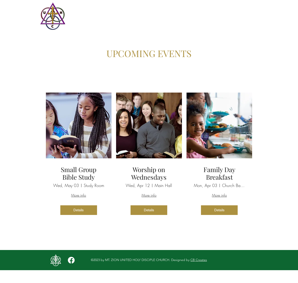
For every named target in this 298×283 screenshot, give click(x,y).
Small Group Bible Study (78, 173)
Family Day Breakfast (219, 173)
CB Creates (198, 260)
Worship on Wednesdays (149, 173)
